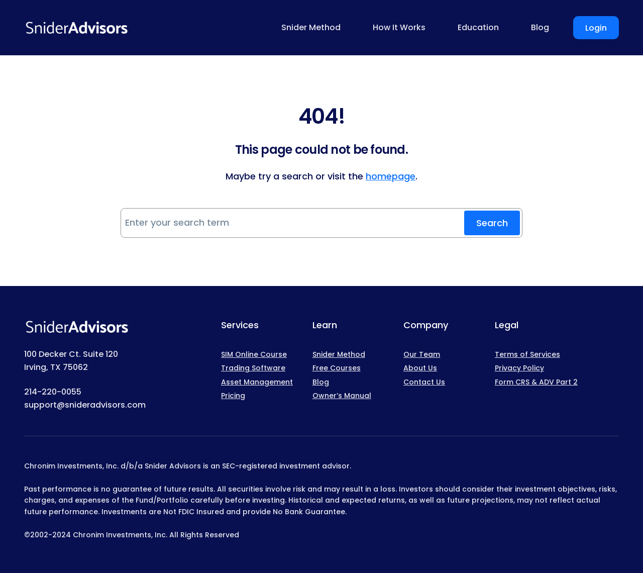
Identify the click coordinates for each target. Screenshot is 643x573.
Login (596, 28)
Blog (320, 382)
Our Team (421, 354)
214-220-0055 (52, 392)
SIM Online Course (254, 354)
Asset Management (257, 382)
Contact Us (424, 382)
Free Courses (336, 368)
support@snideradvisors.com (85, 405)
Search (492, 223)
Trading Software (253, 368)
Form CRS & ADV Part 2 (536, 382)
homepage (390, 176)
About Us (420, 368)
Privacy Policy (519, 368)
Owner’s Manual (341, 396)
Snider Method (338, 354)
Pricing (233, 396)
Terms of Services (527, 354)
